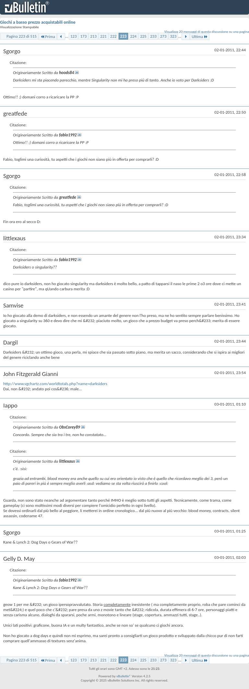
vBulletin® (123, 676)
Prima (47, 36)
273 (163, 36)
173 (83, 36)
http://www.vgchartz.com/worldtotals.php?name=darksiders (55, 383)
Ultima (200, 36)
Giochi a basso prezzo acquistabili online (38, 22)
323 (173, 36)
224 (133, 36)
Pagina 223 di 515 (21, 36)
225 (143, 36)
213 (93, 36)
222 (113, 36)
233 (153, 36)
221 (103, 36)
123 (73, 36)
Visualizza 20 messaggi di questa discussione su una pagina (206, 32)
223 (123, 36)
